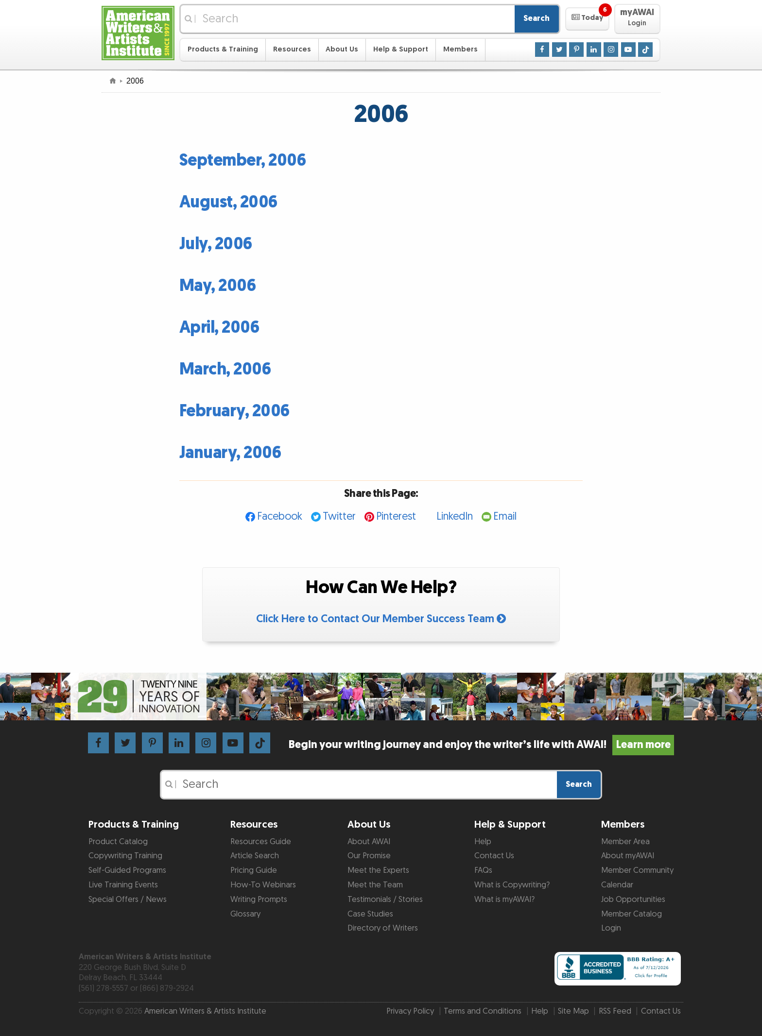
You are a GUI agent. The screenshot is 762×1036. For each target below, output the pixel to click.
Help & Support (400, 49)
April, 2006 (219, 328)
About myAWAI (627, 855)
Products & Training (223, 49)
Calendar (617, 885)
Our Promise (369, 855)
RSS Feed (615, 1011)
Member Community (637, 870)
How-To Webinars (263, 885)
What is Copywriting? (512, 885)
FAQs (483, 870)
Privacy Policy (410, 1011)
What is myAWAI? (504, 899)
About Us (342, 49)
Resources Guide (260, 841)
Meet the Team (375, 885)
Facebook (279, 517)
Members (460, 49)
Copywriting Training (125, 855)
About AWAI (368, 841)
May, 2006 (217, 286)
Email (505, 517)
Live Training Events (123, 885)
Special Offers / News (127, 899)
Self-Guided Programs (127, 870)
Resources (292, 49)
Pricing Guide (253, 870)
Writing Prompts (258, 899)
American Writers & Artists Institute (205, 1011)
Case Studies (370, 914)
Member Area (625, 841)
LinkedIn (454, 517)
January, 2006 (230, 453)
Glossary (245, 914)
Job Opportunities (633, 899)
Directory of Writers (382, 928)
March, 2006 (225, 369)
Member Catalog (631, 914)
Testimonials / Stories (385, 899)
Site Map (573, 1011)
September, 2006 (242, 160)
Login (611, 928)
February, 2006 (234, 411)
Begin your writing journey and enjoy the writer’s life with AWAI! (481, 745)
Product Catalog (118, 841)
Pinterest (396, 517)
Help (482, 841)
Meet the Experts (378, 870)
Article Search (254, 855)
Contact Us (494, 855)
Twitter (339, 517)
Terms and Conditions (482, 1011)
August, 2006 (228, 202)
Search (536, 18)
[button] (587, 19)
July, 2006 (215, 244)
